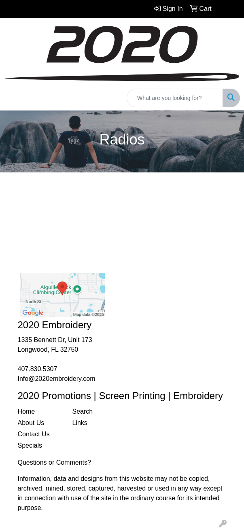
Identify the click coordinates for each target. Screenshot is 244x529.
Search (82, 411)
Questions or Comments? (54, 462)
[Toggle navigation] (12, 98)
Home (26, 411)
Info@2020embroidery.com (56, 378)
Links (79, 422)
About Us (31, 422)
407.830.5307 (37, 368)
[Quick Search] (175, 98)
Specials (30, 445)
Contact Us (34, 434)
